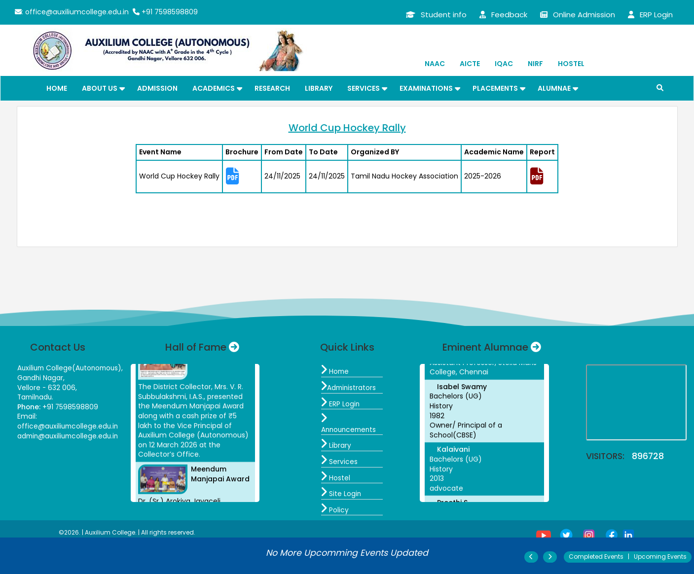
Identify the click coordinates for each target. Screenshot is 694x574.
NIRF (535, 64)
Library (318, 88)
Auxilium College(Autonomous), (72, 368)
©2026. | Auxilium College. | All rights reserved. (127, 532)
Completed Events (596, 556)
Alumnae (554, 88)
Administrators (349, 388)
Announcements (350, 424)
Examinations (426, 88)
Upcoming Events (660, 556)
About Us (99, 88)
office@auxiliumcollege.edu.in (69, 426)
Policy (335, 510)
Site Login (341, 494)
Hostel (571, 64)
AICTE (470, 64)
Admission (157, 88)
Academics (213, 88)
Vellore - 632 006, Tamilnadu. (47, 392)
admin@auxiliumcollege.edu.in (69, 436)
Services (363, 88)
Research (272, 88)
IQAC (504, 64)
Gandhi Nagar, (41, 378)
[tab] (241, 176)
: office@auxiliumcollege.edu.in (72, 12)
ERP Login (340, 404)
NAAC (435, 64)
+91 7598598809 (165, 12)
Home (56, 88)
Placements (495, 88)
